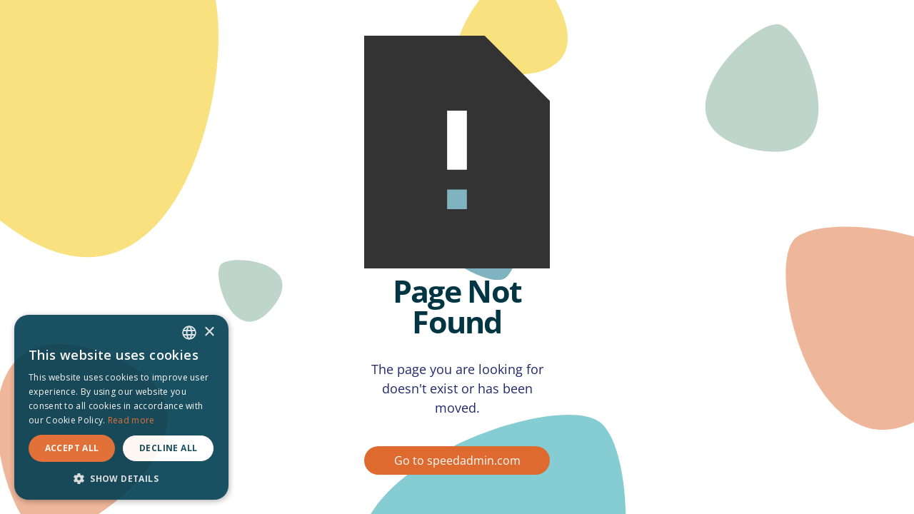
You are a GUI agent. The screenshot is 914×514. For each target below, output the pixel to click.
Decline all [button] (168, 448)
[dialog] (121, 407)
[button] (121, 478)
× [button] (209, 332)
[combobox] (189, 333)
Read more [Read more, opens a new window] (131, 420)
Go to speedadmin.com (457, 460)
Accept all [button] (72, 448)
